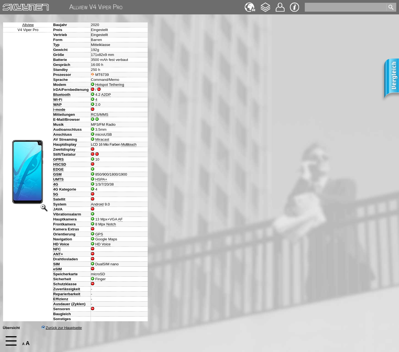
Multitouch (128, 144)
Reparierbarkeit (66, 294)
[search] (345, 7)
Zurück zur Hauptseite (62, 328)
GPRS (58, 159)
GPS (99, 234)
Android (97, 204)
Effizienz (60, 299)
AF (120, 219)
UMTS (58, 179)
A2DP (106, 95)
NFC (57, 249)
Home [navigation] (8, 6)
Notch (111, 224)
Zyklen (78, 304)
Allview (28, 25)
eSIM (57, 269)
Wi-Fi (57, 99)
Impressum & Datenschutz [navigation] (294, 7)
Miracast (102, 139)
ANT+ (58, 254)
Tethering (116, 85)
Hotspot (101, 85)
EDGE (58, 169)
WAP (57, 104)
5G (55, 194)
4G (55, 184)
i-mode (59, 109)
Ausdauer (61, 304)
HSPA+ (101, 179)
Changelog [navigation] (265, 4)
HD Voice (61, 244)
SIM (56, 264)
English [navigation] (250, 4)
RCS (95, 114)
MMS (104, 114)
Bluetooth (61, 95)
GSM (57, 174)
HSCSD (59, 164)
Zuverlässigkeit (66, 289)
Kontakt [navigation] (280, 5)
